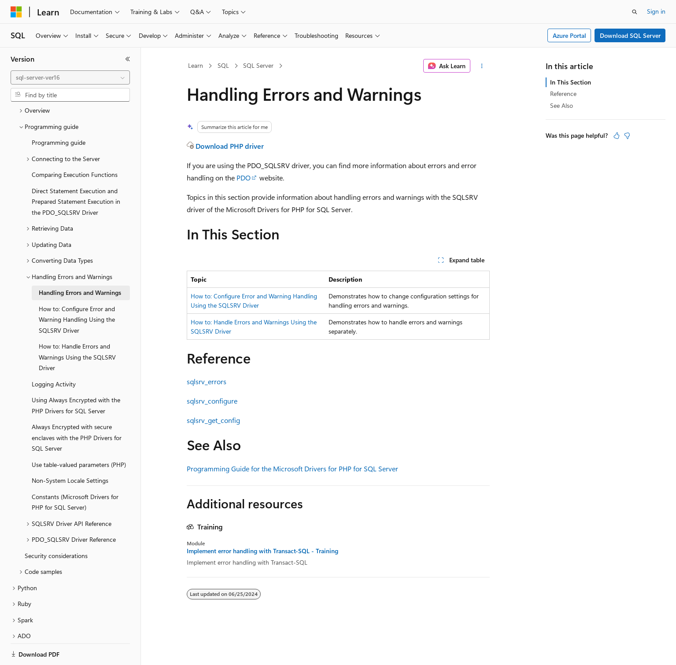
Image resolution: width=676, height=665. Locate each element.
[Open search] (634, 12)
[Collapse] (127, 59)
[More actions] (481, 66)
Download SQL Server (630, 35)
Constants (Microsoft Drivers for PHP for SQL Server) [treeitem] (75, 471)
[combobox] (70, 77)
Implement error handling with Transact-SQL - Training (262, 551)
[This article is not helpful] (627, 135)
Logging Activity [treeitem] (54, 353)
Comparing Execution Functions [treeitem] (75, 144)
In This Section (570, 82)
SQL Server (258, 65)
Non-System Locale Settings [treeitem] (70, 450)
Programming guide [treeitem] (58, 112)
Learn (195, 65)
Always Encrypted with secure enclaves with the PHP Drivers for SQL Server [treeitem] (77, 407)
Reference (563, 93)
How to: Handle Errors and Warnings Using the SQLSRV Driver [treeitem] (77, 327)
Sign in (656, 11)
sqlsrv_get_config (213, 420)
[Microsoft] (16, 12)
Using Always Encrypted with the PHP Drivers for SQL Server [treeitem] (76, 375)
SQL (223, 65)
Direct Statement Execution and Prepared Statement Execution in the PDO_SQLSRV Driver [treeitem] (76, 171)
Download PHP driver (230, 146)
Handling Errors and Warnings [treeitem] (80, 262)
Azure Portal (569, 35)
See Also (561, 105)
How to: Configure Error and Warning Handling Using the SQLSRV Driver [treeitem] (77, 289)
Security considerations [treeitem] (56, 525)
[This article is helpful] (616, 135)
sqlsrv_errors (206, 381)
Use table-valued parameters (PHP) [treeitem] (79, 434)
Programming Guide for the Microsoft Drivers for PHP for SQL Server (292, 468)
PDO (243, 177)
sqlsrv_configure (212, 400)
